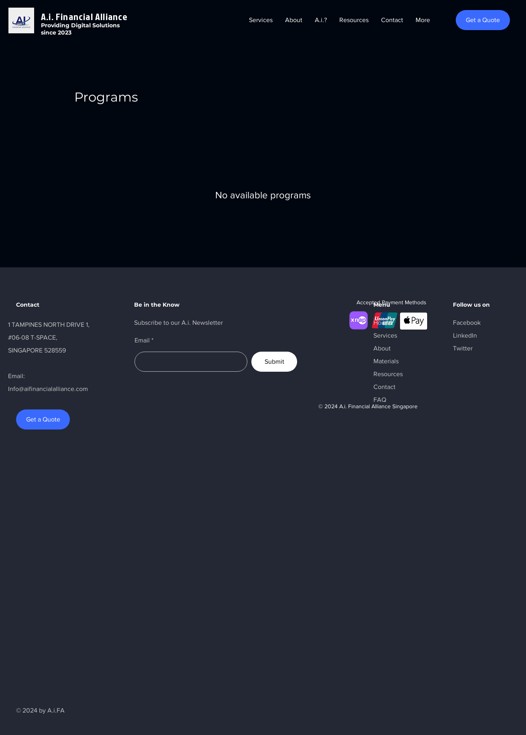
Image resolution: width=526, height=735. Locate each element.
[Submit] (274, 362)
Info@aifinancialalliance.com (48, 388)
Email (142, 340)
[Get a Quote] (483, 20)
